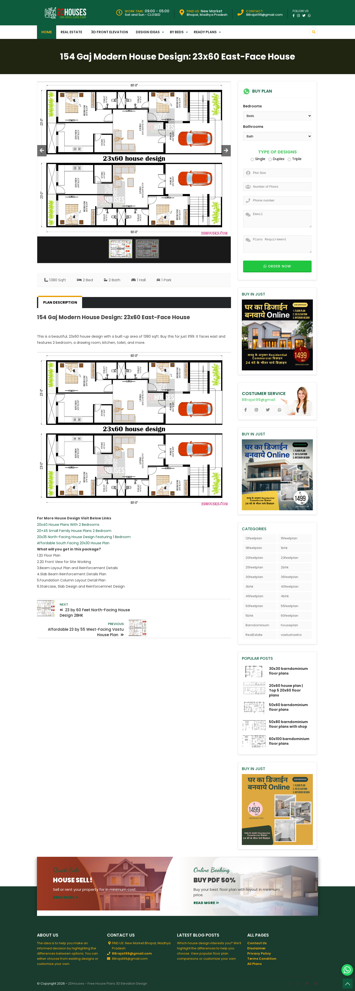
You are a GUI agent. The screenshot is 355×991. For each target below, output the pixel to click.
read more (65, 897)
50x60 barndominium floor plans (288, 707)
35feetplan (289, 577)
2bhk (285, 567)
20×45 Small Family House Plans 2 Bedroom (74, 530)
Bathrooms (253, 126)
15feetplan (289, 538)
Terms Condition (261, 958)
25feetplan (254, 567)
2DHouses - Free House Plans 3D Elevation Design (107, 983)
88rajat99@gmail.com (132, 953)
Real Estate (71, 32)
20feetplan (254, 557)
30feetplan (254, 577)
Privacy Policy (259, 953)
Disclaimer (256, 948)
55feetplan (289, 606)
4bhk (285, 596)
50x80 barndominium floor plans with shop (288, 724)
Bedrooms (252, 106)
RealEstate (254, 634)
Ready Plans (205, 32)
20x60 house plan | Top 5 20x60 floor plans (286, 690)
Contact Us (256, 943)
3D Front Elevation (109, 32)
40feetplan (290, 586)
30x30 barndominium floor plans (288, 671)
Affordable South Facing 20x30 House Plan (73, 543)
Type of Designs (277, 152)
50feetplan (254, 606)
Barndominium (257, 625)
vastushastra (291, 634)
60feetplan (289, 615)
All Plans (254, 963)
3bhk (249, 586)
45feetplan (254, 596)
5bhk (249, 615)
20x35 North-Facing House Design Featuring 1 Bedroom (84, 536)
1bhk (284, 547)
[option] (134, 159)
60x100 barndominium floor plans (289, 741)
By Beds (177, 32)
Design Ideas (148, 32)
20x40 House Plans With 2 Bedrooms (68, 524)
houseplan (289, 625)
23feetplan (289, 557)
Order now (277, 266)
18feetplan (254, 547)
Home (46, 32)
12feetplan (254, 538)
